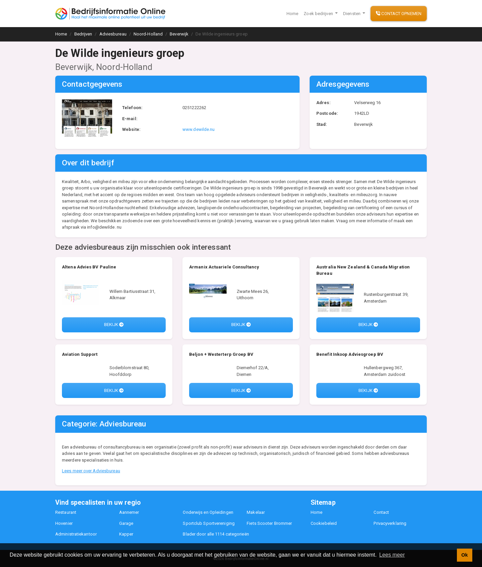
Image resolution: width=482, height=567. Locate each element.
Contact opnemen (398, 13)
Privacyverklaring (390, 523)
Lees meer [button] (392, 555)
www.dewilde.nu (198, 129)
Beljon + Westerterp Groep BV (221, 354)
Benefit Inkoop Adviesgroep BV (349, 354)
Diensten (352, 13)
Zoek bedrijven (319, 13)
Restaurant (65, 512)
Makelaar (256, 512)
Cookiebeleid (324, 523)
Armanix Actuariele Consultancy (224, 266)
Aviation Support (80, 354)
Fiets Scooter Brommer (269, 523)
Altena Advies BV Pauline (89, 266)
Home (292, 13)
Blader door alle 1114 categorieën (216, 534)
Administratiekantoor (76, 534)
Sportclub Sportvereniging (209, 523)
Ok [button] (464, 555)
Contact (381, 512)
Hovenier (64, 523)
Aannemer (129, 512)
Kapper (126, 534)
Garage (126, 523)
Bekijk (114, 324)
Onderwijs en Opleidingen (208, 512)
